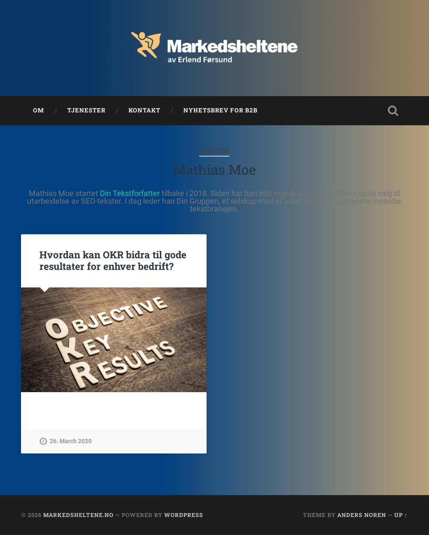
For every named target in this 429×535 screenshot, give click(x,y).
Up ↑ (401, 514)
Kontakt (144, 110)
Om (38, 110)
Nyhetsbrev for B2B (220, 110)
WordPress (183, 514)
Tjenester (86, 110)
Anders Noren (361, 514)
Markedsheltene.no (78, 514)
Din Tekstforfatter (130, 193)
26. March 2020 (71, 441)
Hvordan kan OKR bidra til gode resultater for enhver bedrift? (112, 260)
